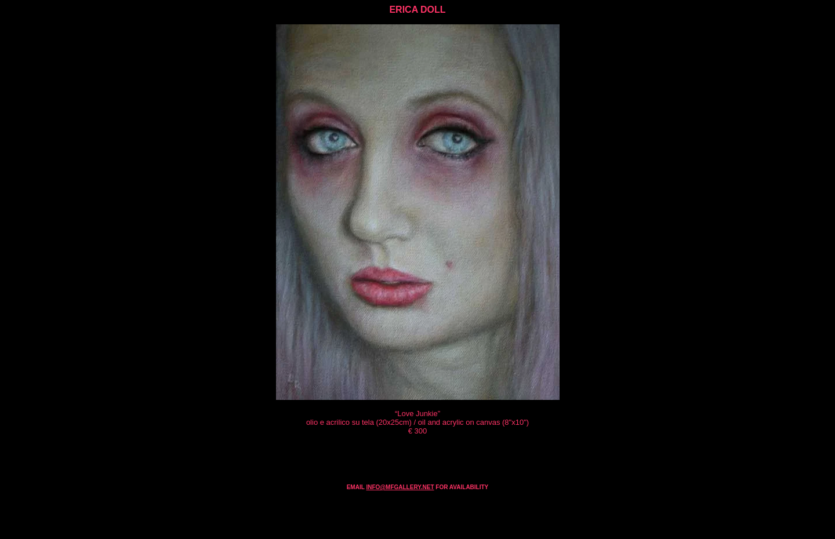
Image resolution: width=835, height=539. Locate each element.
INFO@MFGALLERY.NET (400, 487)
